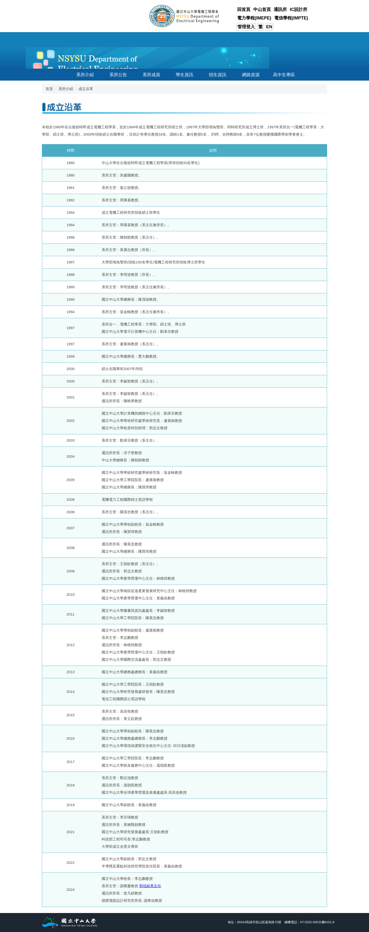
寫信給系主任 (150, 886)
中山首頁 (262, 9)
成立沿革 (85, 89)
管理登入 (246, 26)
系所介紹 (65, 89)
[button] (82, 75)
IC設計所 (298, 9)
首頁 (49, 89)
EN (269, 26)
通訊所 (280, 9)
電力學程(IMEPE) (254, 18)
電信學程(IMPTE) (291, 18)
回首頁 (243, 9)
